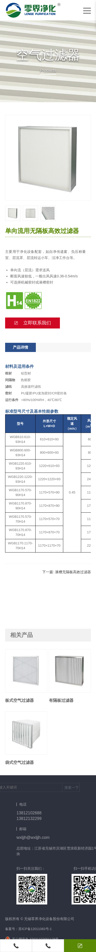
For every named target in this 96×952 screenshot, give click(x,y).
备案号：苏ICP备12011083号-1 (28, 929)
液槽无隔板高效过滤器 (73, 572)
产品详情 (20, 347)
